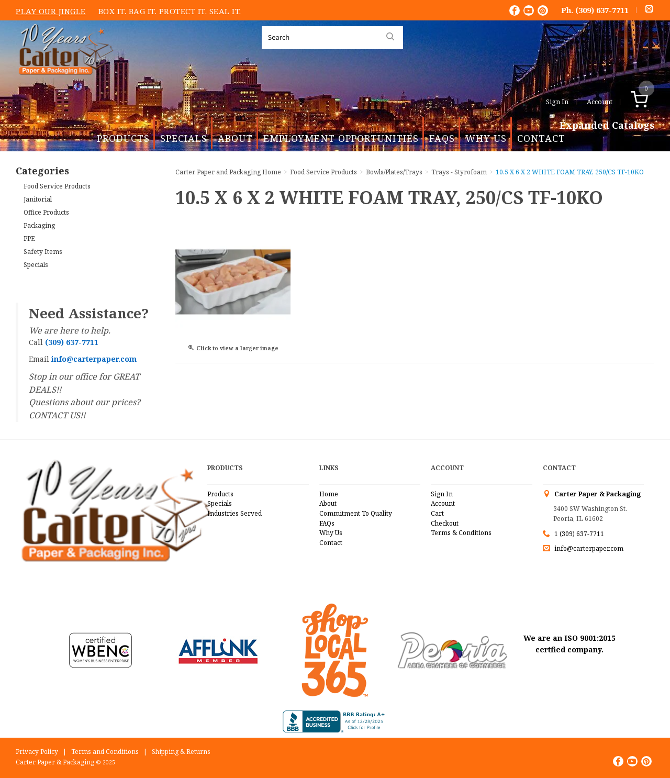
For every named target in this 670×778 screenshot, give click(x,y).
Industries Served (234, 513)
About (235, 138)
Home (328, 494)
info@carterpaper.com (588, 548)
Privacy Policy (37, 751)
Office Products (46, 212)
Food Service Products (57, 186)
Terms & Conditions (461, 532)
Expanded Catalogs (607, 125)
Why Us (486, 138)
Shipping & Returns (181, 751)
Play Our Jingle (51, 11)
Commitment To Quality (355, 513)
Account (599, 101)
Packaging (39, 225)
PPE (29, 238)
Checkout (445, 523)
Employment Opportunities (341, 138)
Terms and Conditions (105, 751)
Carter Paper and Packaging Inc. (63, 83)
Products (123, 138)
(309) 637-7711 (602, 10)
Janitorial (38, 199)
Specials (183, 138)
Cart (437, 513)
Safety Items (43, 251)
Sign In (557, 101)
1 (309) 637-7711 (579, 533)
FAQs (442, 138)
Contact (541, 138)
